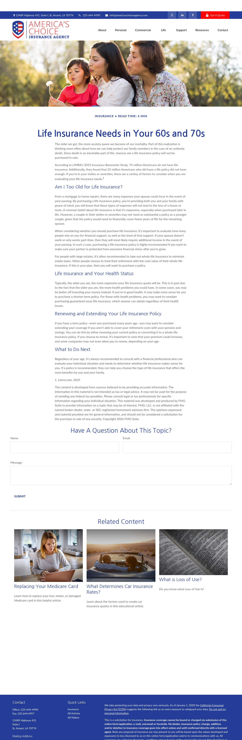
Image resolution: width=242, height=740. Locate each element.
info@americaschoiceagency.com (126, 3)
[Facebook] (192, 4)
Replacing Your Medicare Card (46, 575)
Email (126, 426)
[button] (102, 18)
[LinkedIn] (182, 4)
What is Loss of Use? (180, 568)
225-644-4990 (89, 3)
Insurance (73, 697)
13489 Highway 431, (42, 3)
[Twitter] (172, 4)
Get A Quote (215, 3)
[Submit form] (19, 484)
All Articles (74, 702)
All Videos (73, 706)
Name (14, 426)
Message (16, 451)
